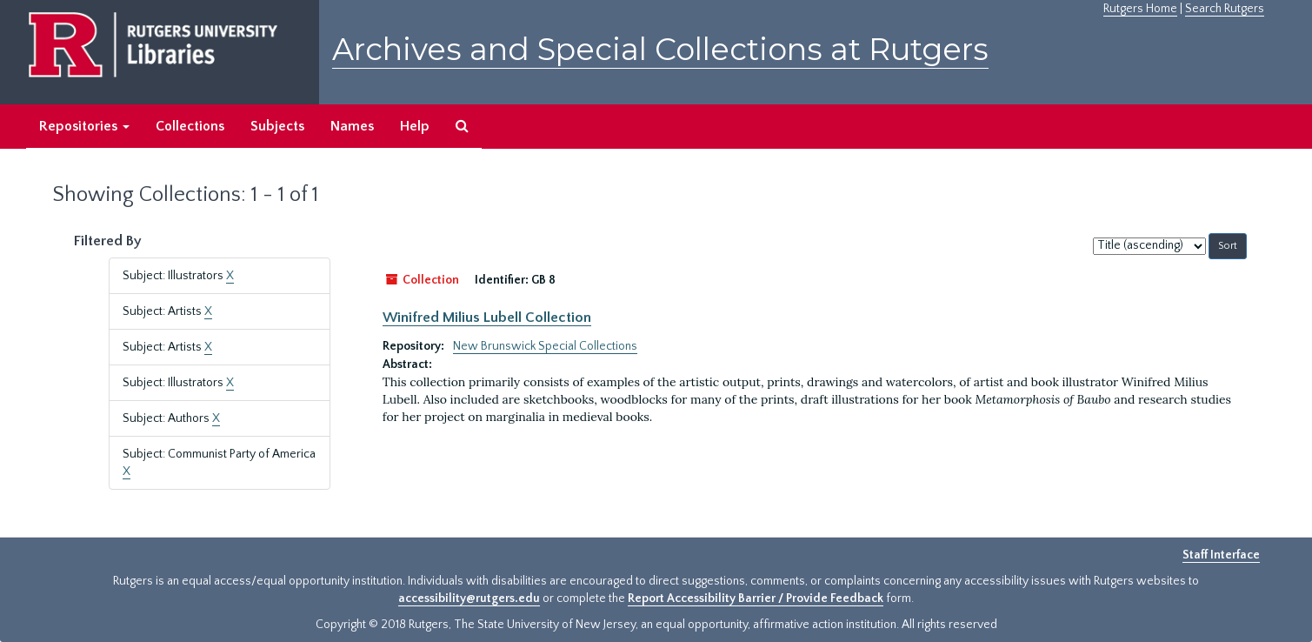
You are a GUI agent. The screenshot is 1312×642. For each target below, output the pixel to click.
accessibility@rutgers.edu (469, 598)
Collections (190, 126)
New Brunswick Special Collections (545, 346)
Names (352, 126)
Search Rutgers (1224, 9)
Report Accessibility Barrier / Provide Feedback (755, 598)
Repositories (84, 126)
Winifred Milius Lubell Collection (487, 317)
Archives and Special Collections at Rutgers (660, 49)
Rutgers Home (1140, 9)
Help (415, 126)
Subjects (277, 126)
